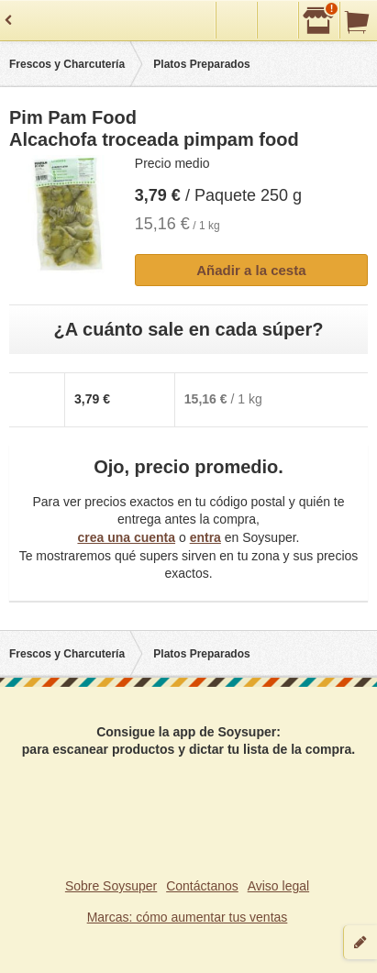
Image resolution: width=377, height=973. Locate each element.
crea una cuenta (126, 537)
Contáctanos (202, 886)
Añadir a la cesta (250, 270)
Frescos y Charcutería (67, 64)
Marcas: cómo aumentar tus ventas (187, 917)
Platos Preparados (201, 64)
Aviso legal (278, 886)
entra (205, 537)
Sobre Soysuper (111, 886)
